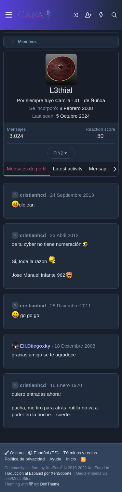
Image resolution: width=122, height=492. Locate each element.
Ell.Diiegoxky (35, 346)
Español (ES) (43, 452)
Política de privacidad (25, 459)
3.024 (16, 136)
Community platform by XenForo (57, 468)
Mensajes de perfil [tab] (27, 168)
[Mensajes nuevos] (101, 15)
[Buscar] (114, 15)
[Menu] (9, 15)
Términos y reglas (80, 452)
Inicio (71, 459)
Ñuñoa (98, 100)
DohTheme (49, 484)
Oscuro (14, 452)
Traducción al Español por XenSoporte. (39, 473)
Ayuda (55, 459)
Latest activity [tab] (68, 168)
